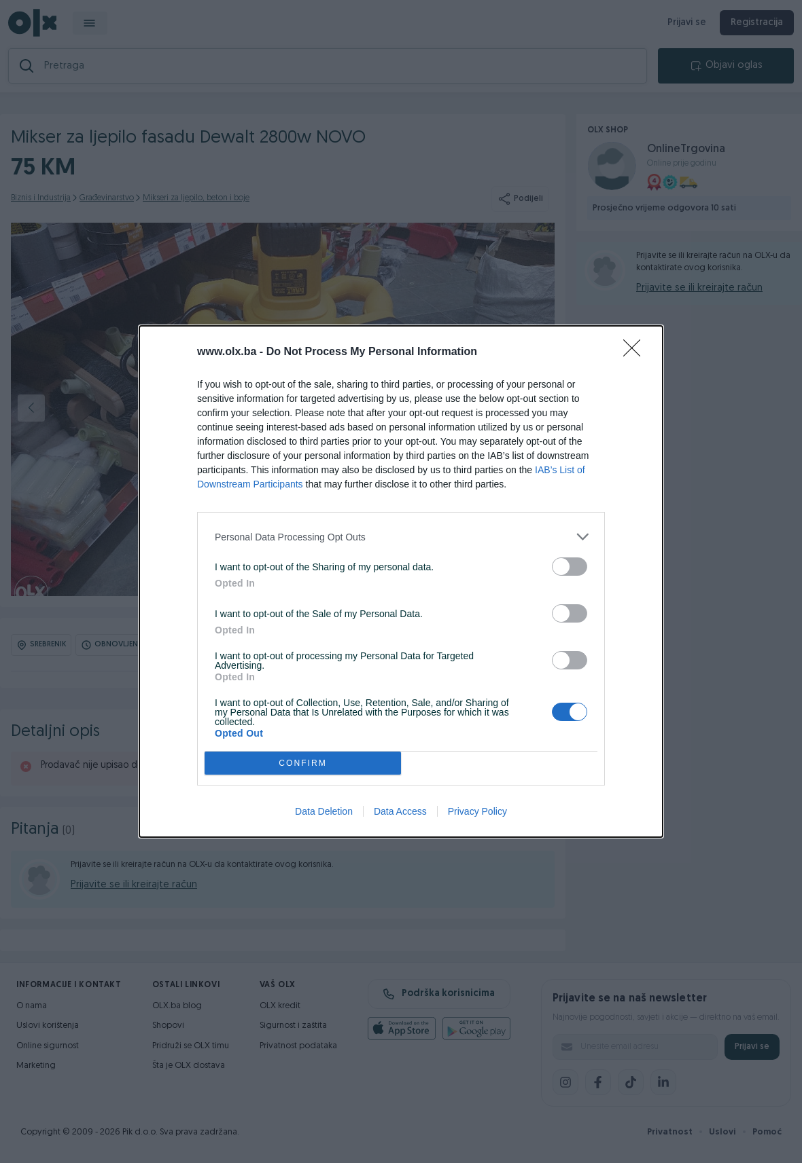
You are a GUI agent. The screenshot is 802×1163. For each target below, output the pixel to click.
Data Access (400, 811)
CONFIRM (302, 763)
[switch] (569, 566)
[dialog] (401, 581)
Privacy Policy (477, 811)
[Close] (636, 352)
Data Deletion (324, 811)
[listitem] (401, 537)
